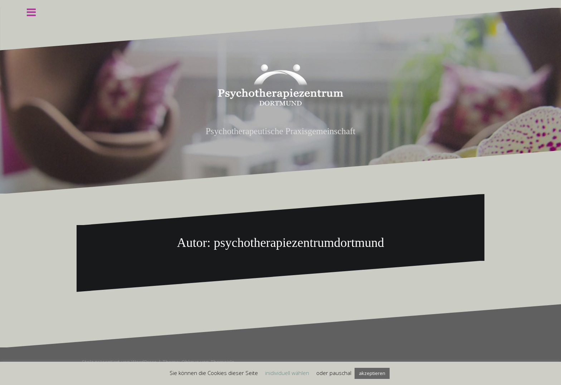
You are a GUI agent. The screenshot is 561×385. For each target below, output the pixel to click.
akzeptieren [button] (372, 373)
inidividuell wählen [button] (287, 372)
